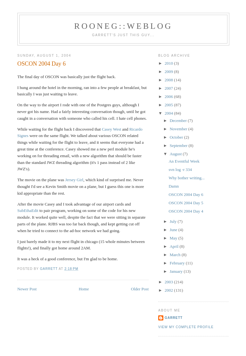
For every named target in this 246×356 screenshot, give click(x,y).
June (174, 229)
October (177, 137)
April (175, 246)
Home (84, 289)
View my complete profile (186, 327)
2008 (169, 79)
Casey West (111, 129)
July (174, 221)
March (176, 254)
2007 (169, 88)
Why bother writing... (186, 177)
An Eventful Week (183, 161)
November (179, 128)
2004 (169, 113)
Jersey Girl (74, 179)
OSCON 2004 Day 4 (185, 211)
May (174, 238)
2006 (169, 96)
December (179, 120)
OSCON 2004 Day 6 (185, 194)
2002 (169, 290)
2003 (169, 281)
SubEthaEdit (27, 210)
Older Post (140, 289)
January (177, 271)
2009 (169, 71)
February (178, 263)
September (179, 145)
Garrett (174, 318)
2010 (169, 63)
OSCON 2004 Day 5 (185, 202)
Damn (173, 186)
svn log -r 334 (180, 169)
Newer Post (27, 289)
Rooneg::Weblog (123, 26)
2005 (169, 104)
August (176, 153)
